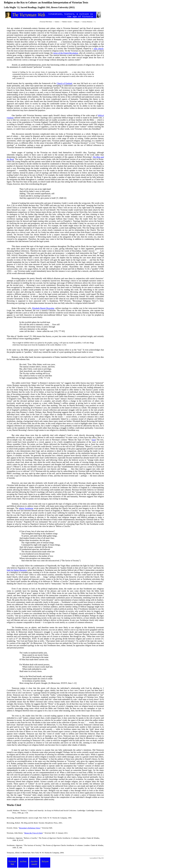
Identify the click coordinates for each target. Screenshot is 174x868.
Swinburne (29, 508)
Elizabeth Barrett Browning (43, 308)
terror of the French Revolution (65, 53)
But (13, 435)
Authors (57, 21)
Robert (14, 308)
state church (98, 48)
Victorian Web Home (46, 21)
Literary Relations (87, 21)
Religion (76, 21)
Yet (13, 627)
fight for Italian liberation (17, 570)
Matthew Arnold (66, 21)
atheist (21, 508)
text (93, 440)
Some (14, 152)
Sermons (15, 504)
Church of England (64, 83)
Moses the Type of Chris (33, 833)
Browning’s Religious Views (29, 828)
